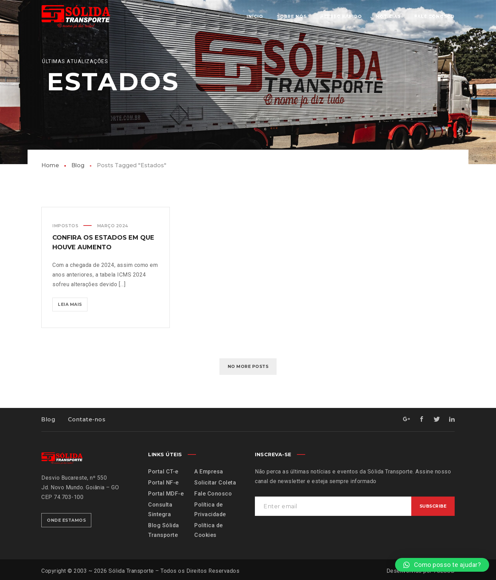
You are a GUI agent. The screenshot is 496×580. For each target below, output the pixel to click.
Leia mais (72, 302)
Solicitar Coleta (215, 482)
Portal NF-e (163, 482)
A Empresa (208, 471)
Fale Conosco (213, 493)
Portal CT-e (163, 471)
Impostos (65, 225)
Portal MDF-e (166, 493)
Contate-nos (87, 419)
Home (50, 165)
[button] (442, 565)
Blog (77, 165)
